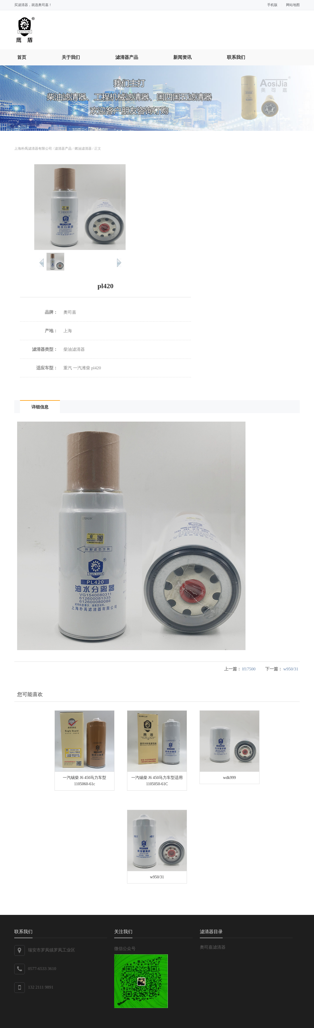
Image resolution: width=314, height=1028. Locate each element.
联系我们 (236, 57)
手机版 (272, 5)
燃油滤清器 (83, 149)
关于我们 (71, 57)
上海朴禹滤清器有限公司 (33, 149)
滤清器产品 (126, 57)
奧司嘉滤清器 (213, 947)
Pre (41, 262)
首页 (21, 57)
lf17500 (248, 669)
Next (119, 262)
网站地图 (293, 5)
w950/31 (291, 669)
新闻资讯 (182, 57)
